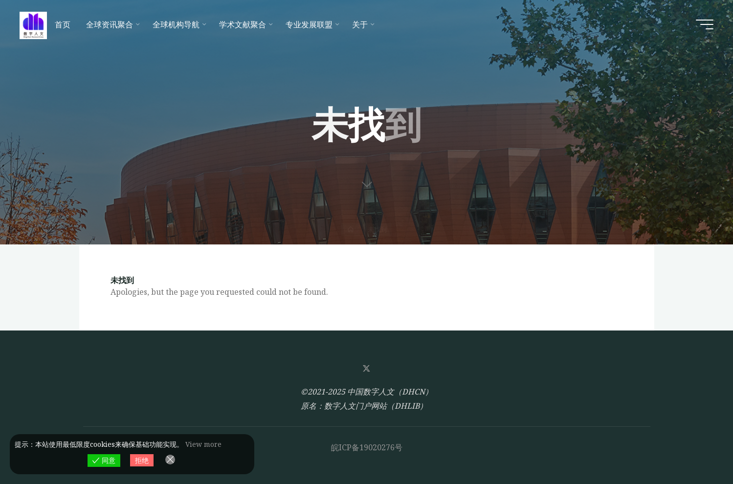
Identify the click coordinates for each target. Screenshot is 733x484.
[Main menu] (704, 24)
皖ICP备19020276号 (366, 447)
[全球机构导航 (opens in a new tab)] (178, 24)
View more (203, 444)
